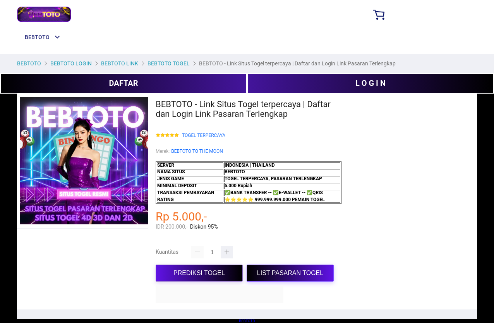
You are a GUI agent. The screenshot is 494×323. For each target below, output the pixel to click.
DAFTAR (123, 83)
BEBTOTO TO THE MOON (197, 151)
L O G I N (370, 83)
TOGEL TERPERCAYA (203, 135)
